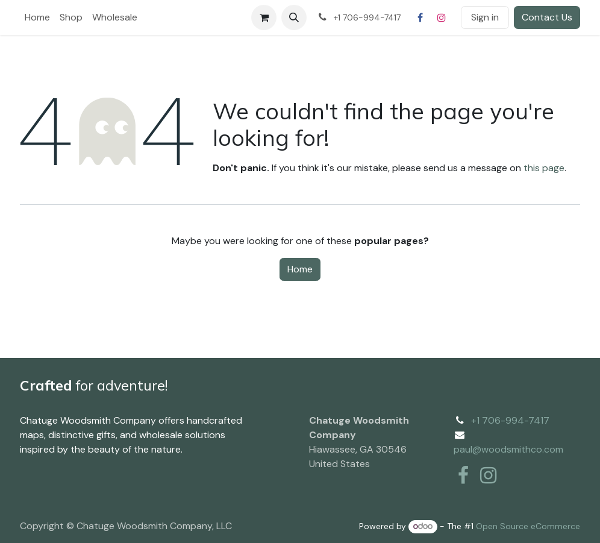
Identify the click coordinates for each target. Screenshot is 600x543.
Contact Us (547, 17)
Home (300, 269)
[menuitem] (37, 17)
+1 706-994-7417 (510, 420)
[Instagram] (441, 17)
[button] (294, 17)
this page (543, 168)
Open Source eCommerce (528, 526)
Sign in (485, 17)
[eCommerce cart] (264, 17)
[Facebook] (420, 17)
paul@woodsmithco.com (508, 449)
